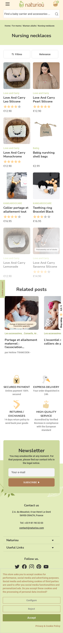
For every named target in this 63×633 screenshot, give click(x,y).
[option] (21, 327)
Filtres (18, 54)
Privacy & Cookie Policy (47, 626)
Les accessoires (13, 333)
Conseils (28, 333)
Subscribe (30, 482)
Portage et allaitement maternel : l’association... (21, 343)
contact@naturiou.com (31, 528)
